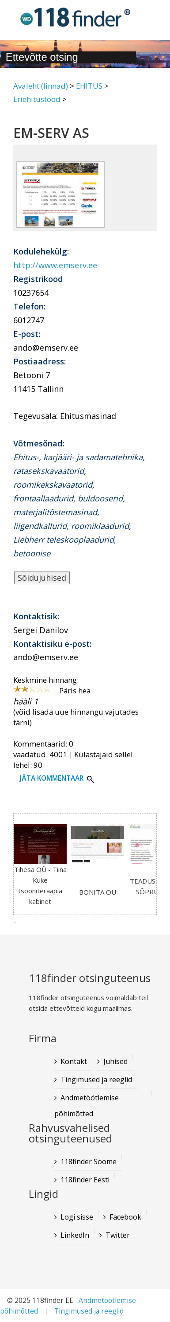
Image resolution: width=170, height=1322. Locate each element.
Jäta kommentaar (51, 778)
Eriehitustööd (36, 99)
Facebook (125, 1217)
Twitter (118, 1235)
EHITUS (89, 86)
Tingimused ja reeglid (89, 1311)
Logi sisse (76, 1217)
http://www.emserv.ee (55, 265)
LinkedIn (74, 1235)
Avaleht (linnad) (40, 86)
